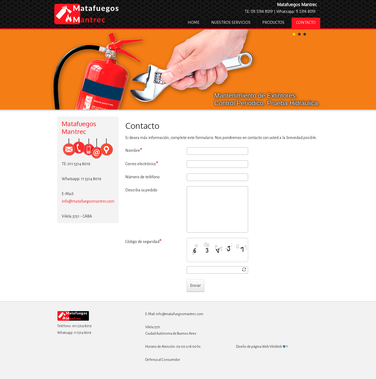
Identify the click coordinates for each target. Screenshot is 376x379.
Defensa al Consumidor (162, 360)
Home (193, 22)
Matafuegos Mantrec (297, 4)
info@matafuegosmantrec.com (88, 201)
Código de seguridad (143, 241)
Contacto (306, 22)
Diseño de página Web (252, 347)
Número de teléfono (142, 177)
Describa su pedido (141, 190)
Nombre (133, 150)
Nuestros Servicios (230, 22)
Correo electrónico (141, 163)
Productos (273, 22)
